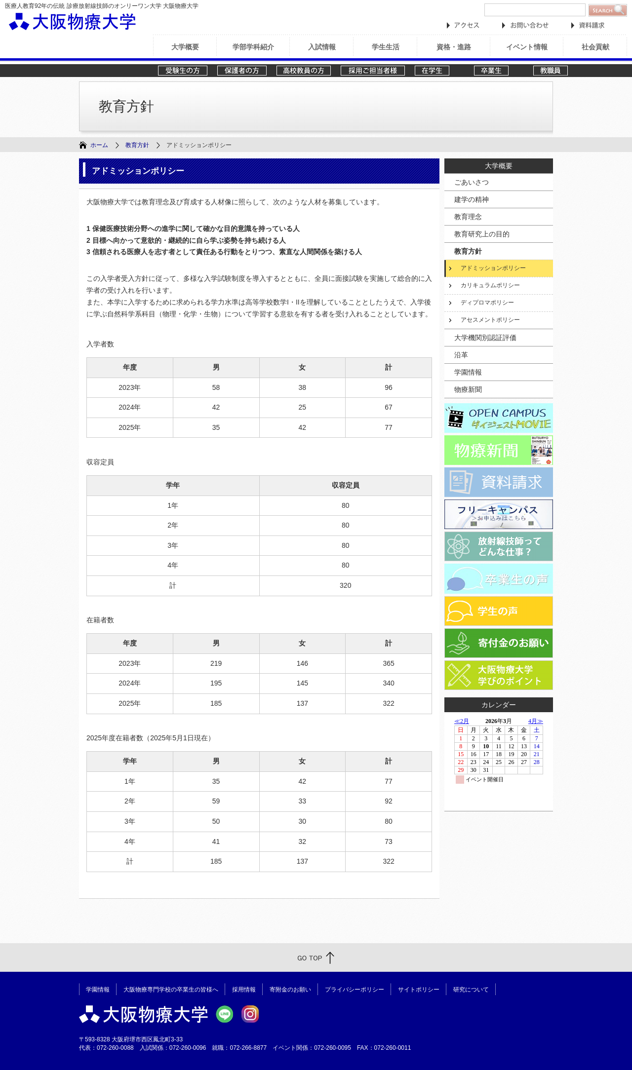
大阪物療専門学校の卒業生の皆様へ (170, 989)
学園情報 (468, 372)
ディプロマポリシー (487, 302)
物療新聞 (468, 389)
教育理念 (468, 217)
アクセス (463, 25)
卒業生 (498, 71)
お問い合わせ (525, 25)
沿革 (461, 355)
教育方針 (137, 145)
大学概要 (185, 47)
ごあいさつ (471, 182)
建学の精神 (471, 199)
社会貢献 (595, 47)
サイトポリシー (418, 989)
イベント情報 (527, 47)
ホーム (99, 145)
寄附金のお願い (290, 989)
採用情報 (244, 989)
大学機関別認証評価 (485, 338)
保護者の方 (242, 71)
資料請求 (587, 25)
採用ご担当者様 (373, 71)
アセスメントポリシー (490, 319)
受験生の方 (182, 71)
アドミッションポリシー (493, 268)
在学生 (439, 71)
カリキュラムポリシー (490, 285)
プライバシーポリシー (354, 989)
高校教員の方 (303, 71)
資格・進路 (453, 47)
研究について (471, 989)
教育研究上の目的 (482, 234)
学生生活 (385, 47)
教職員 (558, 71)
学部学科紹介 (253, 47)
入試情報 (322, 47)
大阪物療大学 (72, 21)
